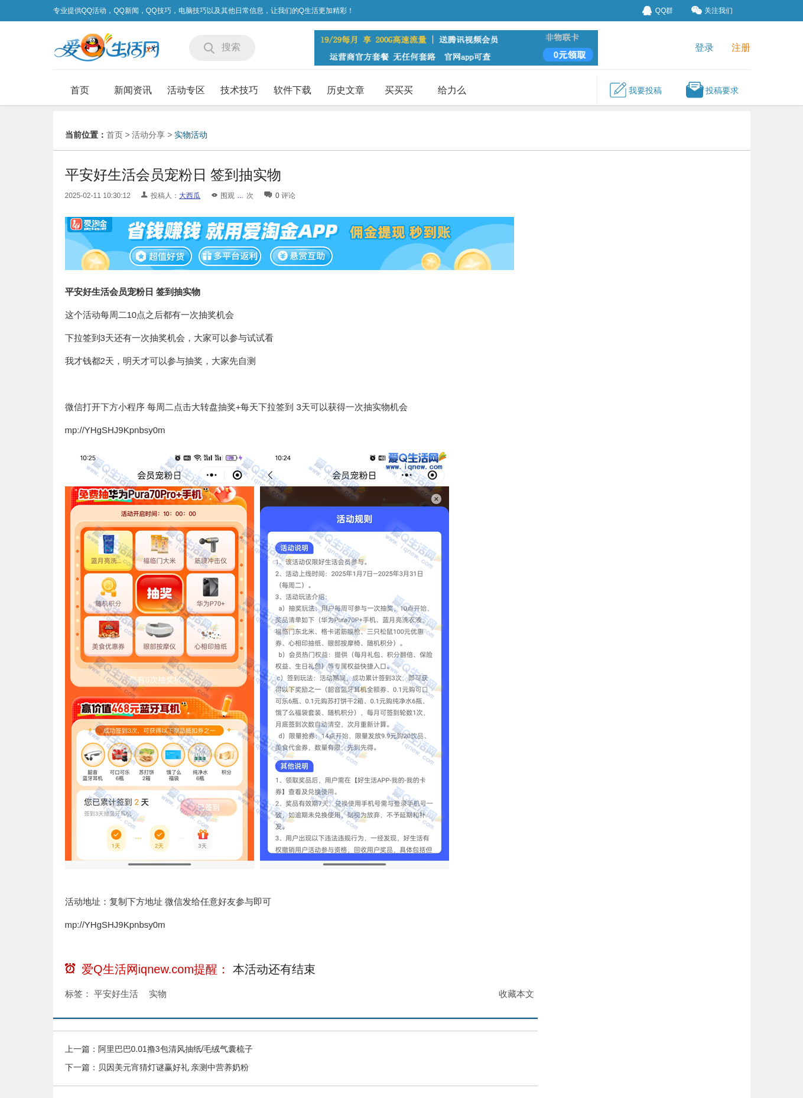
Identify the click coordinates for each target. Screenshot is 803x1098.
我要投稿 (635, 89)
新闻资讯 (133, 90)
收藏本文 (516, 994)
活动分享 (148, 134)
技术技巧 (239, 90)
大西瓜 (189, 195)
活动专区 (186, 90)
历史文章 (346, 90)
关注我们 (712, 10)
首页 (79, 90)
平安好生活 (116, 994)
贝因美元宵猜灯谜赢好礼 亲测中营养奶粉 (173, 1067)
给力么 (452, 90)
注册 (741, 48)
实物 (158, 994)
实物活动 (190, 134)
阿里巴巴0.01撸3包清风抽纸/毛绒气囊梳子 (175, 1049)
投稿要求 (712, 89)
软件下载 (292, 90)
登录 (704, 48)
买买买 (399, 90)
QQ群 (658, 10)
